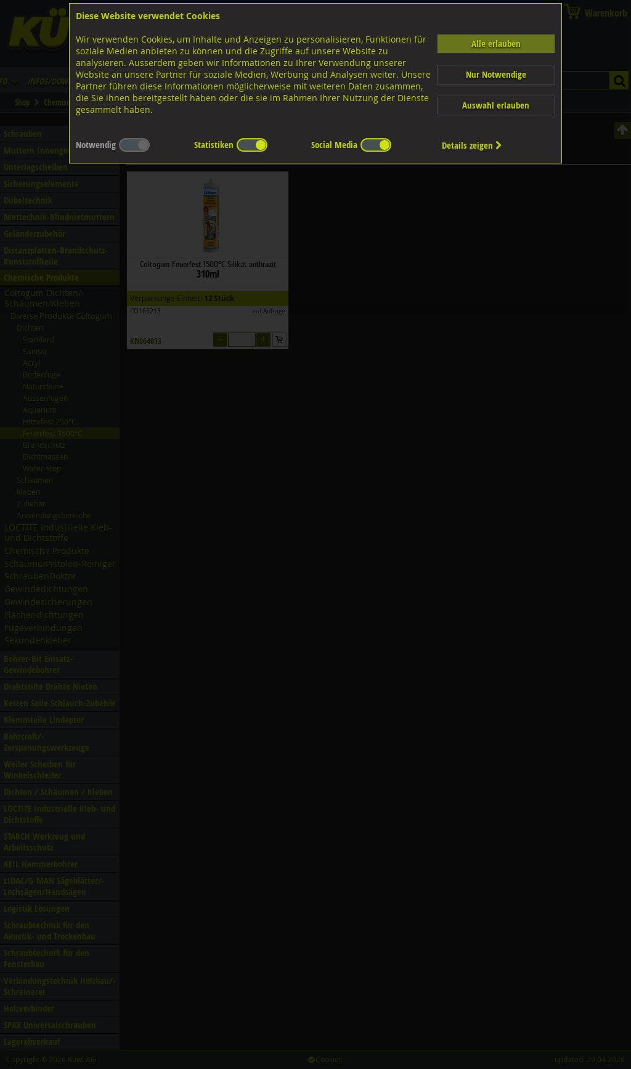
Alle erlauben (496, 43)
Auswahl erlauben (495, 105)
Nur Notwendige (496, 74)
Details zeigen (472, 145)
